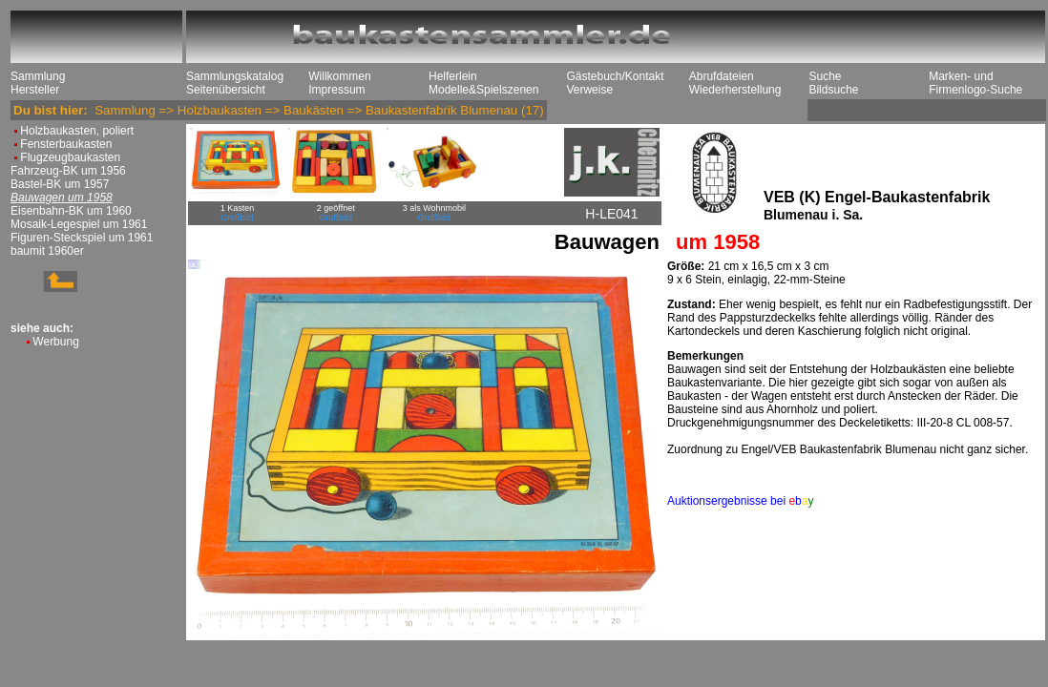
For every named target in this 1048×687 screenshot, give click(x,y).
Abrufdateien (721, 76)
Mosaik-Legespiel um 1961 (78, 224)
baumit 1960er (47, 251)
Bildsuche (833, 89)
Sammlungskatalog (234, 76)
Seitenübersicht (225, 89)
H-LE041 (611, 213)
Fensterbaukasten (66, 144)
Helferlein (453, 76)
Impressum (336, 89)
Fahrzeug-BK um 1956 (68, 170)
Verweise (589, 89)
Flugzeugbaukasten (70, 157)
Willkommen (339, 76)
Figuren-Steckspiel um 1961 (81, 237)
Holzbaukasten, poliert (77, 130)
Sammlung (37, 76)
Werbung (55, 341)
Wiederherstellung (735, 89)
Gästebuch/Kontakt (614, 76)
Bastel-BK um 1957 (59, 184)
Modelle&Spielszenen (483, 89)
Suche (824, 76)
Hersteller (34, 89)
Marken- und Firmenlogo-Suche (975, 83)
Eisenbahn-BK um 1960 (71, 211)
